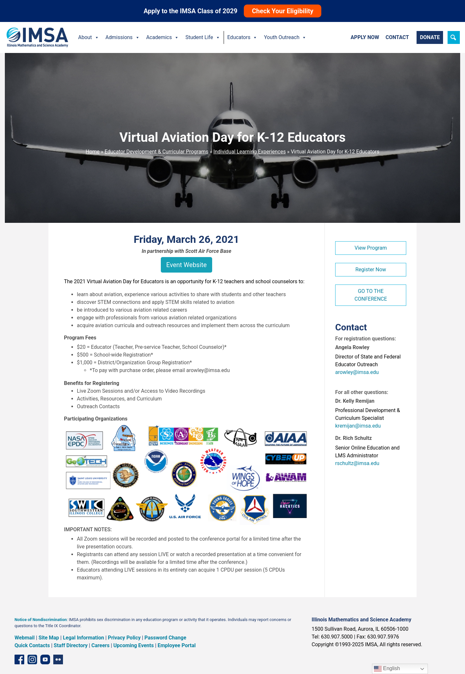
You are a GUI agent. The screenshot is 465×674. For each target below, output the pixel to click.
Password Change (165, 638)
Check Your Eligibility (282, 11)
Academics (162, 37)
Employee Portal (177, 645)
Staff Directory (71, 645)
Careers (100, 645)
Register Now (370, 269)
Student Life (202, 37)
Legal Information (83, 638)
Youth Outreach (285, 37)
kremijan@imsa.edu (358, 426)
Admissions (123, 37)
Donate (430, 37)
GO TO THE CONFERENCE (371, 295)
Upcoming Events (133, 645)
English (387, 669)
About (88, 37)
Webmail (25, 638)
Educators (242, 37)
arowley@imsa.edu (357, 372)
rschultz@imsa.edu (357, 463)
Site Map (48, 638)
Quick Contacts (32, 645)
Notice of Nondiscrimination (41, 619)
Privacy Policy (124, 638)
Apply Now (365, 37)
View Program (371, 248)
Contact (397, 37)
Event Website (186, 265)
